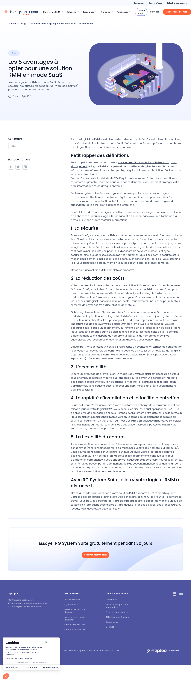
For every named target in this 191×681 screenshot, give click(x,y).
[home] (21, 12)
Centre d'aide (155, 3)
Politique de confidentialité (100, 650)
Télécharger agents (177, 3)
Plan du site (61, 650)
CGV (117, 650)
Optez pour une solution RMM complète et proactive (102, 270)
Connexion (139, 3)
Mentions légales (77, 650)
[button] (53, 12)
